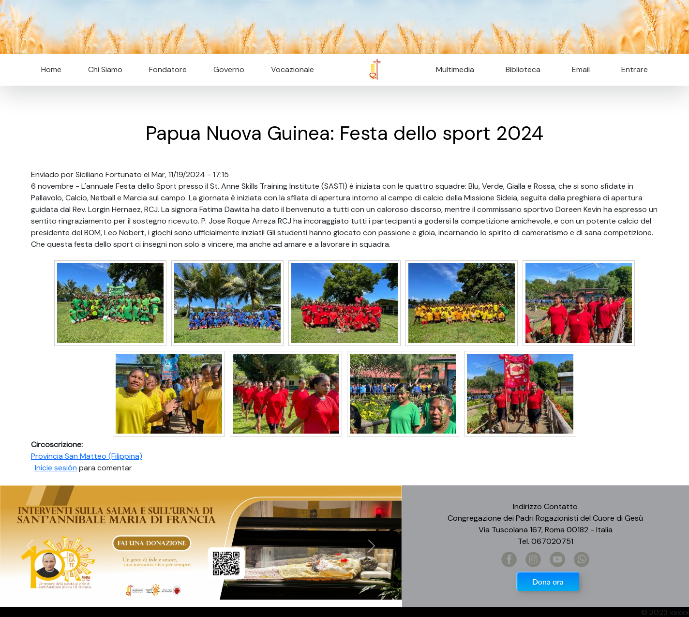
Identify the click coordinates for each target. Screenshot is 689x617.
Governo (228, 69)
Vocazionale (292, 69)
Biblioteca (523, 69)
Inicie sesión (56, 468)
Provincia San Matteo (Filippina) (86, 456)
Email (578, 69)
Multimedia (455, 69)
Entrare (634, 69)
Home (51, 69)
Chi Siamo (105, 69)
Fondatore (168, 69)
